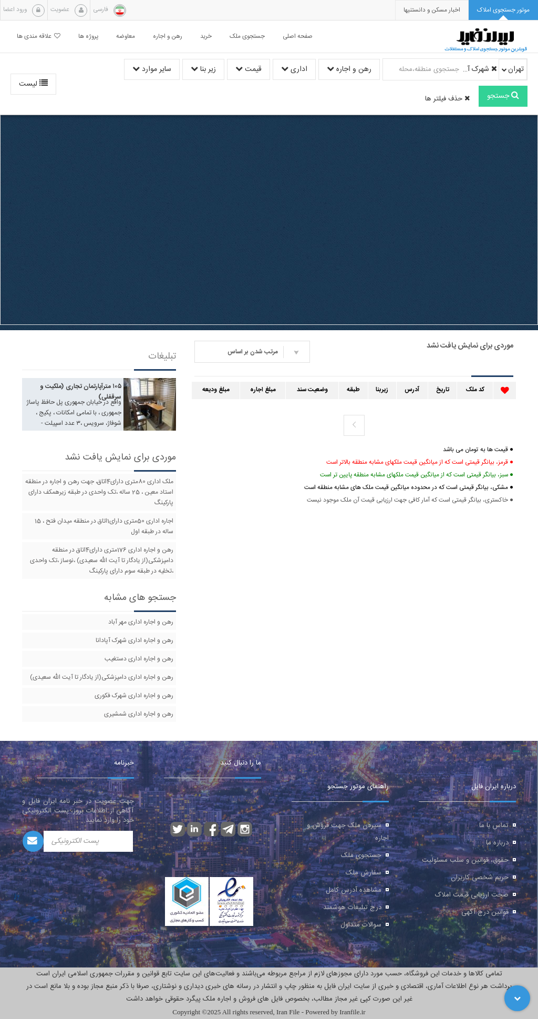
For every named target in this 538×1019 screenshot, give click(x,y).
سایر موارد (151, 69)
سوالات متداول (360, 925)
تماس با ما (494, 825)
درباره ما (497, 843)
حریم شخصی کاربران (480, 877)
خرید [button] (206, 37)
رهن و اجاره (349, 69)
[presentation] (432, 10)
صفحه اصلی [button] (298, 37)
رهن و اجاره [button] (167, 37)
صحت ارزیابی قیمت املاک (472, 895)
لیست (33, 84)
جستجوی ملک (361, 855)
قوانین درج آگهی (485, 912)
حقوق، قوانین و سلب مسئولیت (465, 860)
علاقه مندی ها (38, 37)
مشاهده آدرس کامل (353, 890)
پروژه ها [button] (88, 37)
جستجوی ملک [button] (247, 37)
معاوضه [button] (125, 37)
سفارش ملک (363, 873)
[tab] (503, 10)
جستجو (503, 96)
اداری (294, 69)
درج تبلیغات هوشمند (352, 907)
